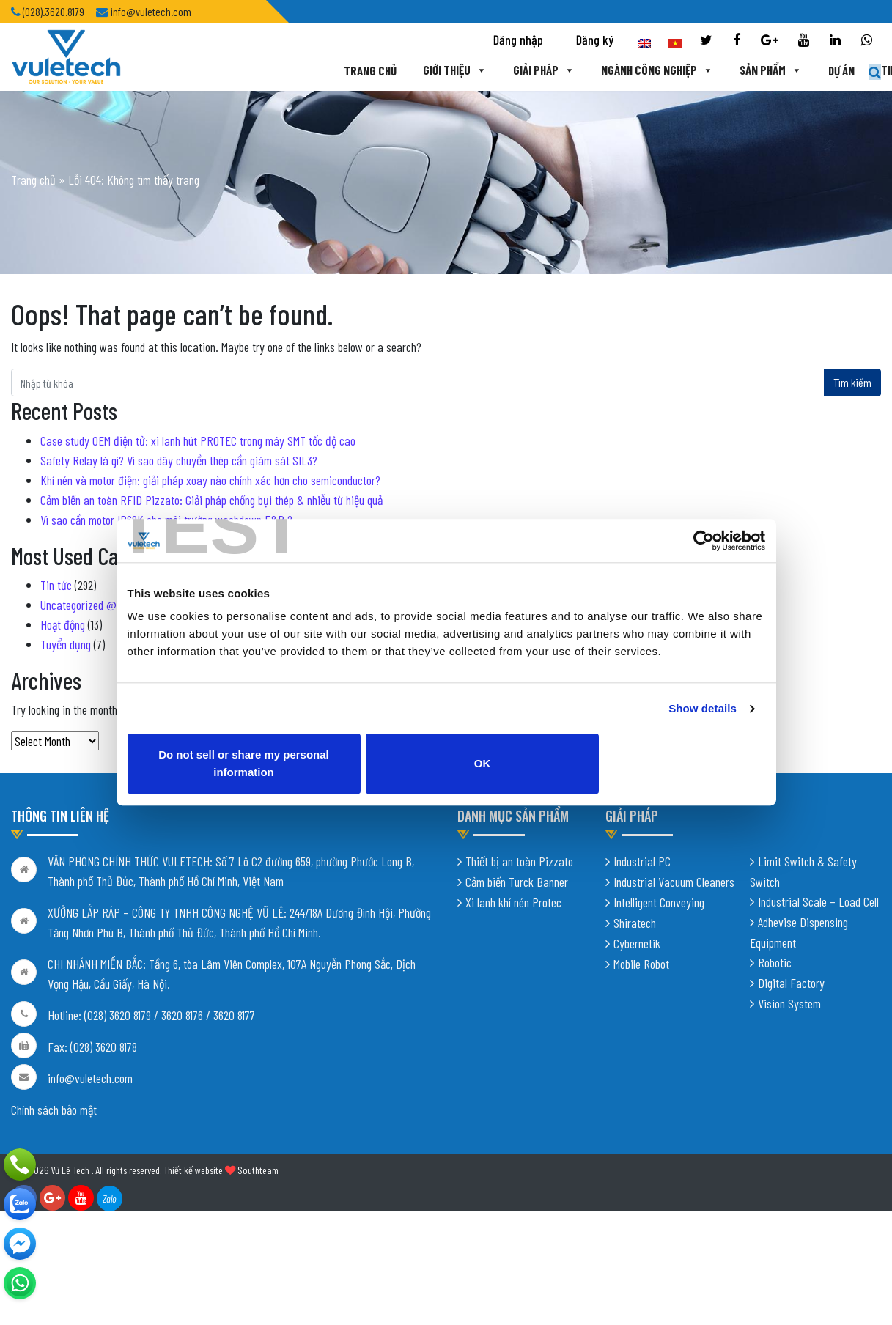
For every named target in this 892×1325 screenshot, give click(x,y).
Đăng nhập (518, 41)
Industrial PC (642, 865)
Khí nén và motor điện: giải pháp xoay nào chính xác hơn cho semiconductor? (210, 480)
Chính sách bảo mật (54, 1114)
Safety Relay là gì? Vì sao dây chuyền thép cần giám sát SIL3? (178, 460)
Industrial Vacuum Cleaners (673, 886)
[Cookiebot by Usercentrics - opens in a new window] (701, 550)
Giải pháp (448, 71)
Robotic (775, 967)
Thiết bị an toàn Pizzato (519, 865)
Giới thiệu (358, 71)
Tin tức (814, 71)
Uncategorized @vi (82, 605)
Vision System (789, 1008)
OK (607, 764)
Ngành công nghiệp (562, 71)
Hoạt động (62, 624)
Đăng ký (594, 41)
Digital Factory (791, 987)
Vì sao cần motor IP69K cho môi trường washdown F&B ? (166, 520)
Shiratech (634, 927)
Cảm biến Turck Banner (516, 886)
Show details (702, 718)
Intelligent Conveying (658, 906)
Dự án (747, 71)
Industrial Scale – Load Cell (818, 906)
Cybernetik (636, 948)
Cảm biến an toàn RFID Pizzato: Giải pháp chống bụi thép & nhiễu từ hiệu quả (211, 500)
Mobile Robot (641, 968)
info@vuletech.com (90, 1082)
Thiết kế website (193, 1174)
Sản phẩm (676, 71)
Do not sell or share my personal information (285, 764)
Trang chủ (273, 71)
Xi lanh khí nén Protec (513, 906)
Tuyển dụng (65, 644)
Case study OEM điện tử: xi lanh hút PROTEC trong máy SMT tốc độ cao (197, 440)
